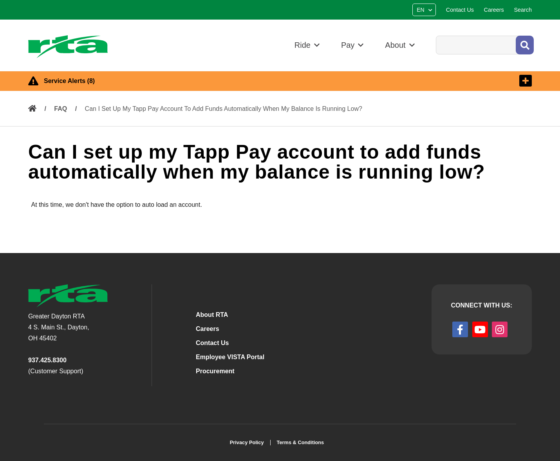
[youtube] (480, 329)
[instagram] (500, 329)
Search (435, 35)
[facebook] (460, 329)
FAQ (60, 108)
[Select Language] (425, 10)
